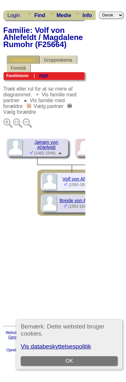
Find (39, 15)
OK (69, 361)
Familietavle (23, 60)
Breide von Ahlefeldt (80, 200)
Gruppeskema (58, 60)
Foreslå (18, 68)
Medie (64, 15)
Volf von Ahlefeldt (80, 178)
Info (87, 15)
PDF (43, 76)
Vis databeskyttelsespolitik (56, 346)
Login (13, 15)
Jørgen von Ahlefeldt (46, 145)
